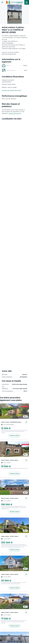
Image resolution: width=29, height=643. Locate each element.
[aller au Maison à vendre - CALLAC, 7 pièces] (14, 525)
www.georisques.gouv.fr (15, 113)
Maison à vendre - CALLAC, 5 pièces (9, 612)
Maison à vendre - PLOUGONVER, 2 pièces (11, 422)
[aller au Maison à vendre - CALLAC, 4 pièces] (14, 487)
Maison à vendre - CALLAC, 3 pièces (9, 460)
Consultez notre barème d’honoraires (11, 90)
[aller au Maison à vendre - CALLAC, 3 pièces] (14, 449)
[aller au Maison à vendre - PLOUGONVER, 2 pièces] (14, 411)
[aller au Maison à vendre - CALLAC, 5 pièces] (14, 601)
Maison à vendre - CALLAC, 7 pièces (9, 536)
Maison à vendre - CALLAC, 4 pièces (9, 498)
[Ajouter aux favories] (26, 422)
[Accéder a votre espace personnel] (26, 2)
